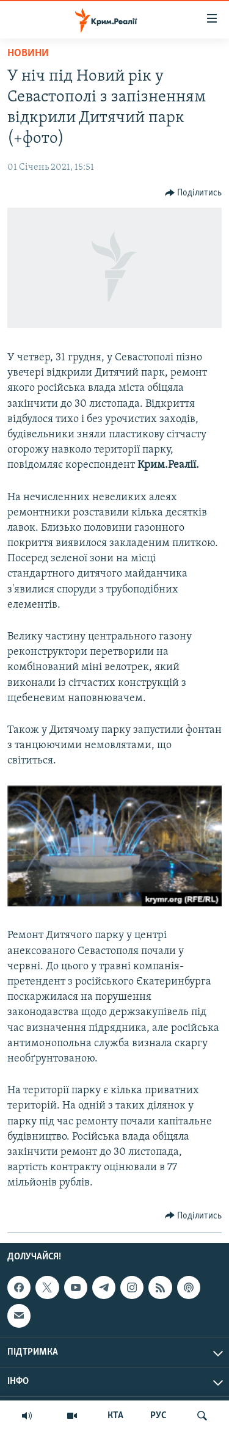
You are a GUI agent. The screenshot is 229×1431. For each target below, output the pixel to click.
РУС (158, 1416)
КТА (115, 1416)
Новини (28, 53)
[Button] (193, 193)
